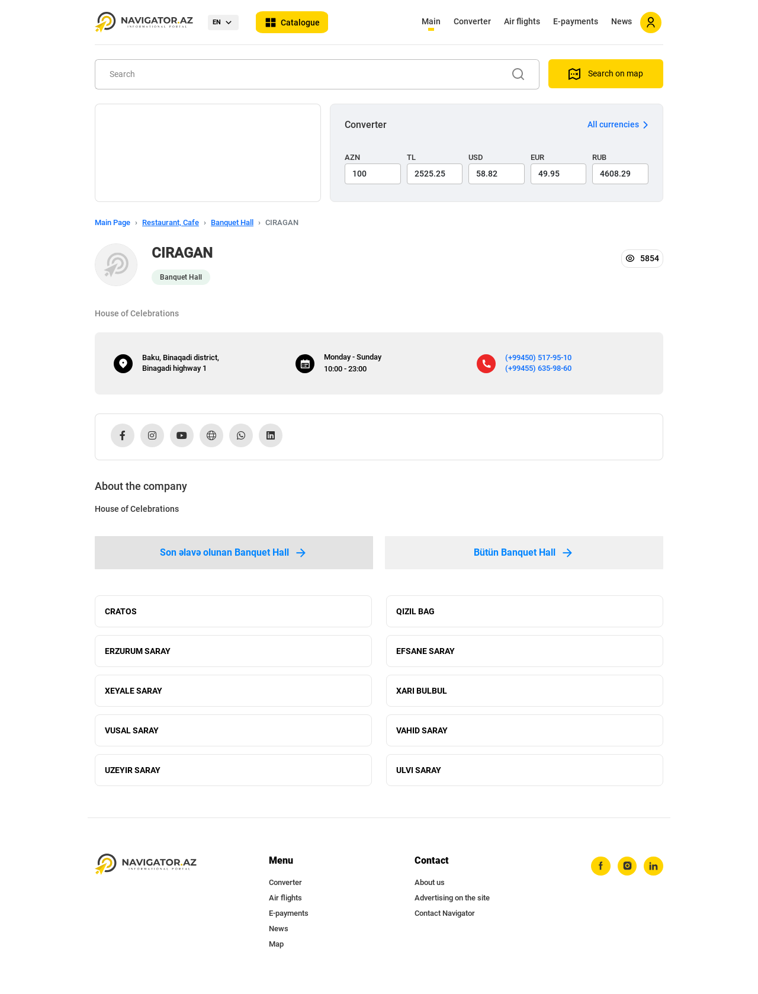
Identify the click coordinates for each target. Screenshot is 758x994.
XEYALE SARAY (133, 695)
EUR (537, 157)
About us (430, 891)
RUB (599, 157)
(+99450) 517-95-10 (538, 357)
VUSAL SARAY (132, 736)
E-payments (575, 21)
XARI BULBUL (421, 695)
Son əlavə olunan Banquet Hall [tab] (234, 553)
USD (475, 157)
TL (411, 157)
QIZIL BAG (415, 612)
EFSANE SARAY (425, 653)
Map (276, 952)
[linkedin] (653, 875)
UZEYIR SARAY (132, 778)
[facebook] (599, 875)
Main (431, 21)
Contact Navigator (445, 922)
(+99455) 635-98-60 (538, 368)
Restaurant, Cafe (170, 222)
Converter (472, 21)
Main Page (112, 222)
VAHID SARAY (422, 736)
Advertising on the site (452, 906)
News (621, 21)
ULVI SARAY (418, 778)
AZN (352, 157)
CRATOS (121, 612)
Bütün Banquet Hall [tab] (524, 553)
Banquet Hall (232, 222)
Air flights (522, 21)
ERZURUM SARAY (138, 653)
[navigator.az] (146, 873)
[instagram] (626, 875)
